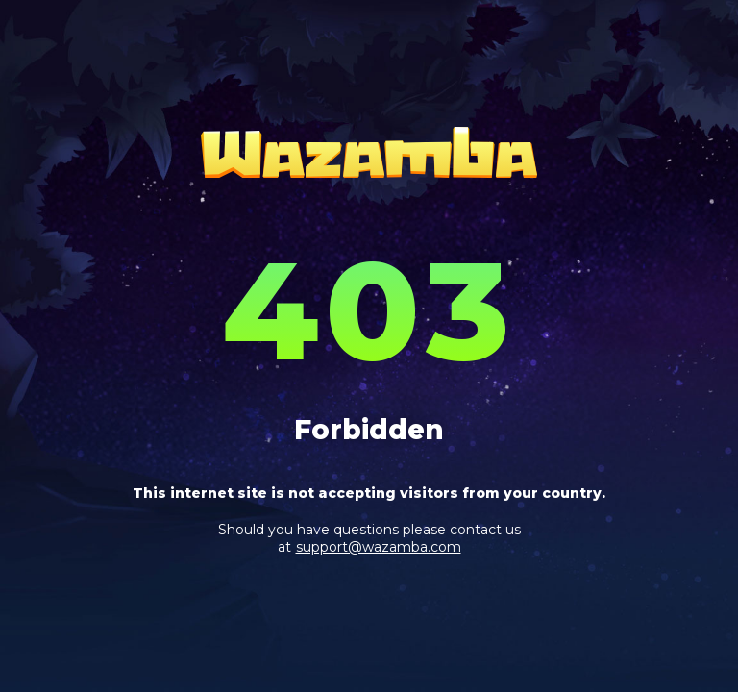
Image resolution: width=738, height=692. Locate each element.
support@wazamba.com (378, 547)
